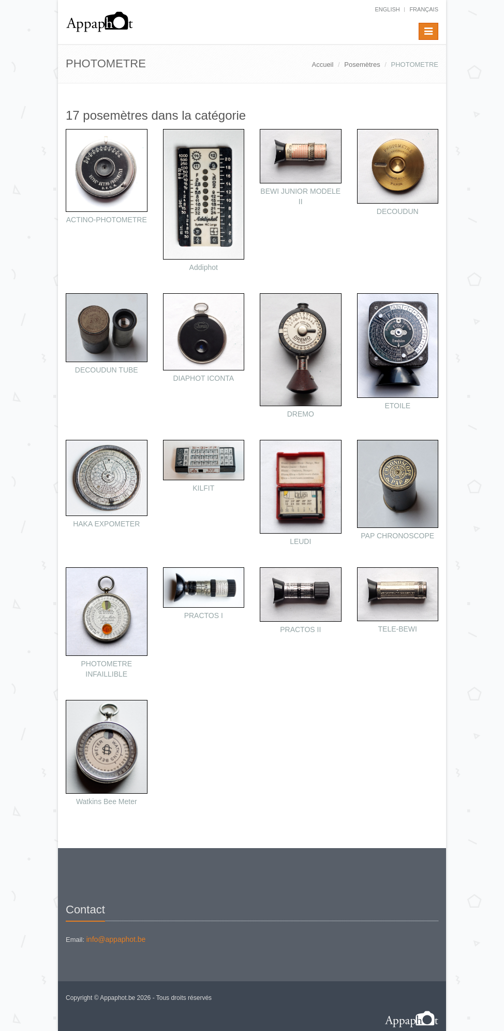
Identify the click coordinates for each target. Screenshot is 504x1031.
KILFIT (203, 488)
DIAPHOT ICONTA (203, 378)
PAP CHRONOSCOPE (397, 536)
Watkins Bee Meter (106, 801)
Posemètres (362, 64)
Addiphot (203, 267)
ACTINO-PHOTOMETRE (106, 220)
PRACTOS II (300, 629)
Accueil (322, 64)
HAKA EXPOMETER (106, 524)
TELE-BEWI (397, 629)
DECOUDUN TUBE (106, 370)
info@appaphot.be (116, 939)
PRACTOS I (203, 615)
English (387, 9)
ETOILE (397, 406)
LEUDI (300, 541)
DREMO (300, 414)
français (423, 9)
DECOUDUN (398, 211)
